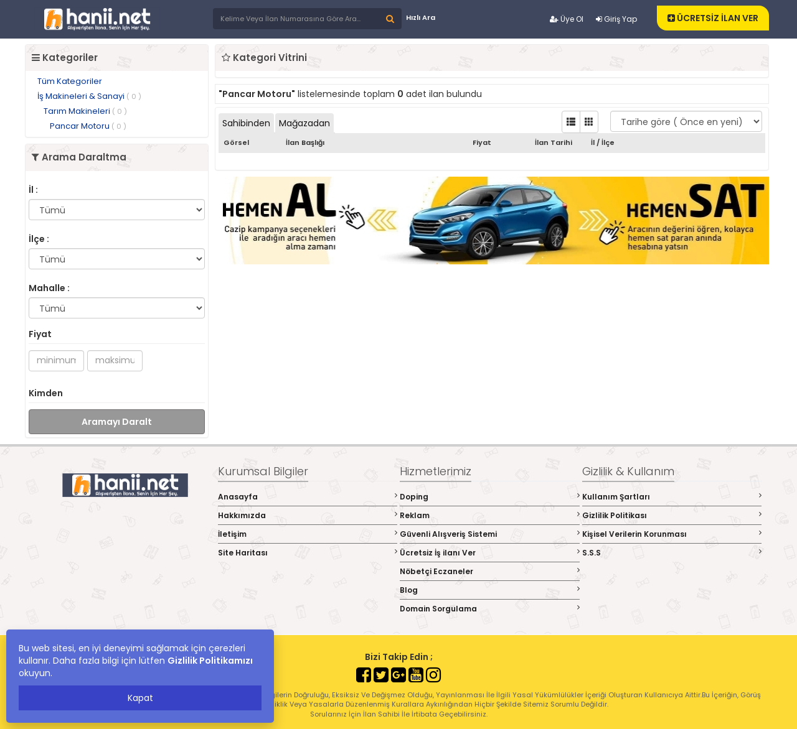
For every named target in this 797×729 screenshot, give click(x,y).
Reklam (490, 515)
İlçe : (39, 239)
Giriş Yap (616, 19)
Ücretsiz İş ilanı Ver (490, 552)
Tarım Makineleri (85, 111)
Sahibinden (246, 123)
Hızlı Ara (420, 17)
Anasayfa (308, 496)
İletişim (308, 534)
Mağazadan (304, 123)
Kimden (46, 393)
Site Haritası (308, 552)
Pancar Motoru (88, 126)
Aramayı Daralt (117, 422)
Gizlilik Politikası (672, 515)
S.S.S (672, 552)
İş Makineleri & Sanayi (89, 96)
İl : (33, 189)
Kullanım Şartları (672, 496)
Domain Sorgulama (490, 608)
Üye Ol (566, 19)
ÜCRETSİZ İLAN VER (712, 18)
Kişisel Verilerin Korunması (672, 534)
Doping (490, 496)
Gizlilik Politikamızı (210, 660)
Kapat (140, 698)
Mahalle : (49, 288)
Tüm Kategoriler (69, 81)
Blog (490, 590)
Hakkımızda (308, 515)
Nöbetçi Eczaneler (490, 571)
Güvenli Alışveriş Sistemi (490, 534)
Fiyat (40, 334)
